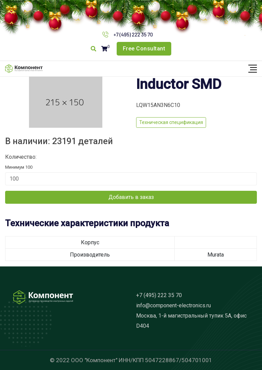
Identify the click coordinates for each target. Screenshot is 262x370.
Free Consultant (144, 48)
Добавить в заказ (131, 197)
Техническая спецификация (171, 122)
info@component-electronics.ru (173, 305)
